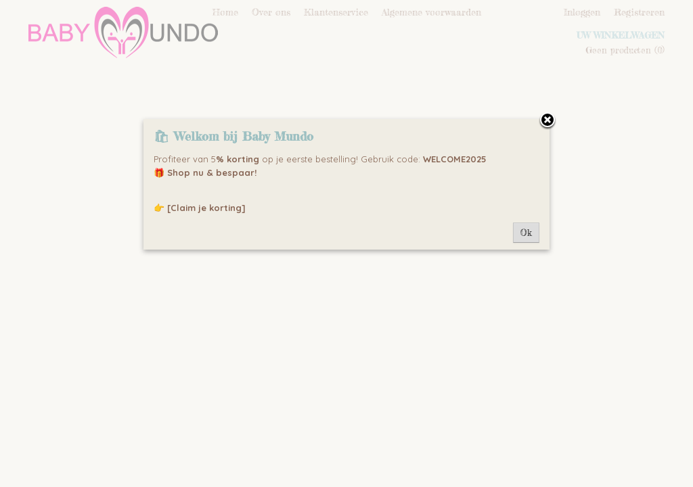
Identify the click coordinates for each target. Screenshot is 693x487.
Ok (526, 232)
